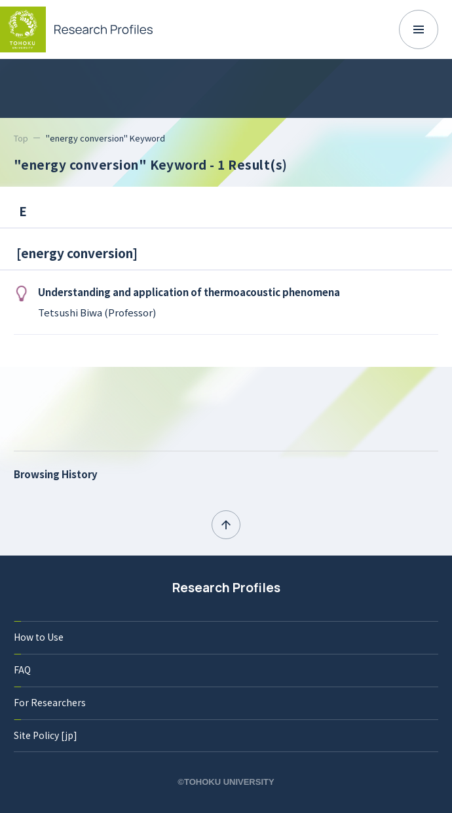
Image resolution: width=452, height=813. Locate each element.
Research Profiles (226, 587)
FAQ (22, 669)
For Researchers (50, 702)
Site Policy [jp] (45, 735)
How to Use (39, 636)
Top (21, 138)
